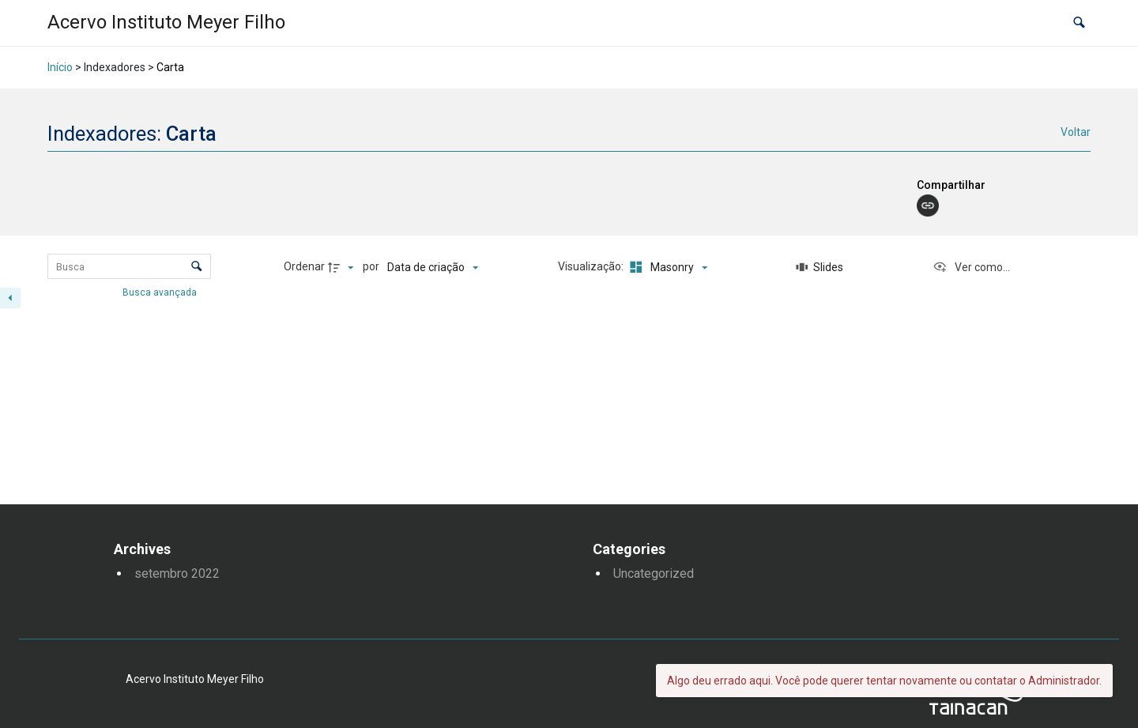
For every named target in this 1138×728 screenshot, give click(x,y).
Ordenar (304, 266)
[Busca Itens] (129, 266)
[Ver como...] (971, 267)
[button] (1079, 23)
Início (60, 67)
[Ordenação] (432, 267)
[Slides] (819, 267)
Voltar (1076, 132)
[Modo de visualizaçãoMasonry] (666, 267)
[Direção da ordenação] (343, 267)
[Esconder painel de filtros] (10, 298)
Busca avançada (160, 292)
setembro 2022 (177, 573)
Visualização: (592, 266)
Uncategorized (653, 573)
